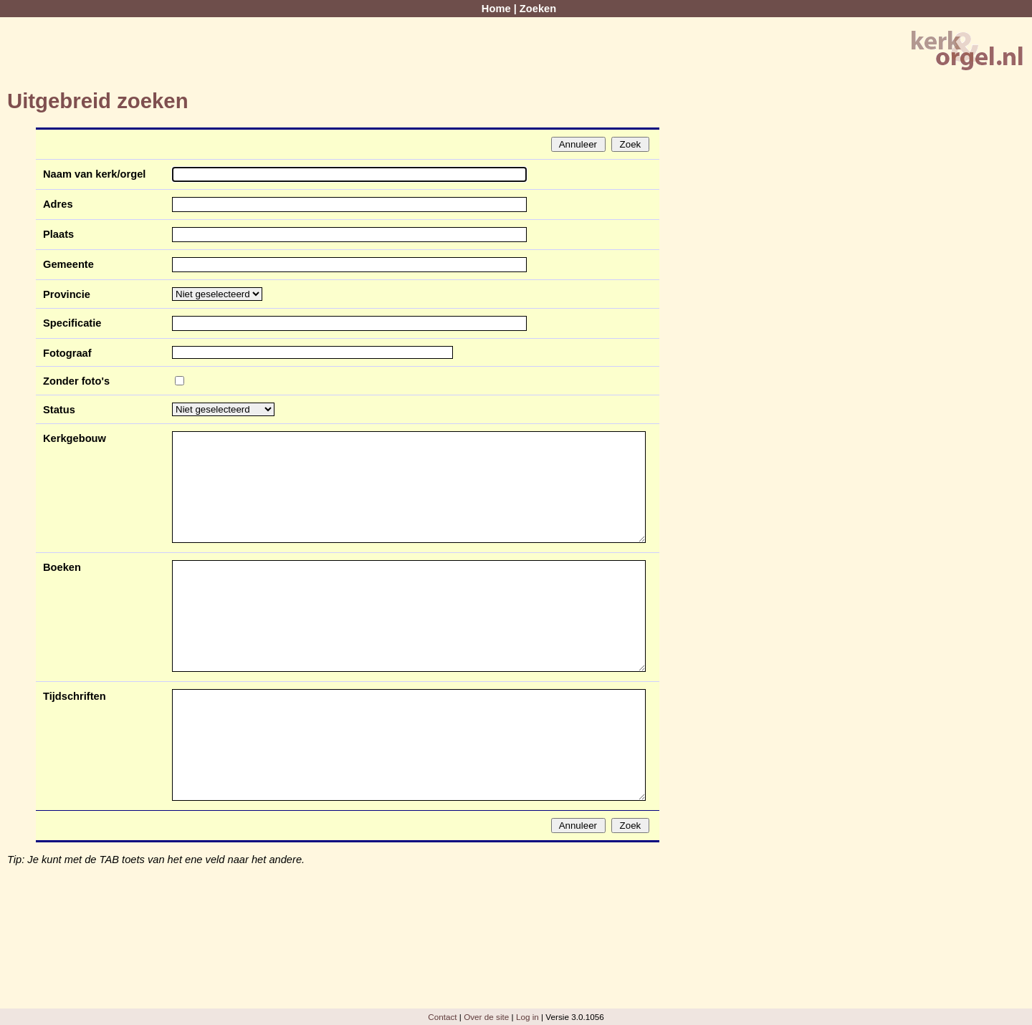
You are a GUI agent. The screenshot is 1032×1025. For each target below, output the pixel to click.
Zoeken (538, 8)
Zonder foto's (76, 381)
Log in (527, 1016)
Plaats (58, 234)
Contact (442, 1016)
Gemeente (68, 264)
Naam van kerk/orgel (94, 174)
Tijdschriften (74, 696)
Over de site (486, 1016)
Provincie (66, 294)
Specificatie (72, 323)
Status (59, 409)
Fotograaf (67, 353)
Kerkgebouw (74, 438)
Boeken (62, 567)
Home (496, 8)
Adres (58, 204)
